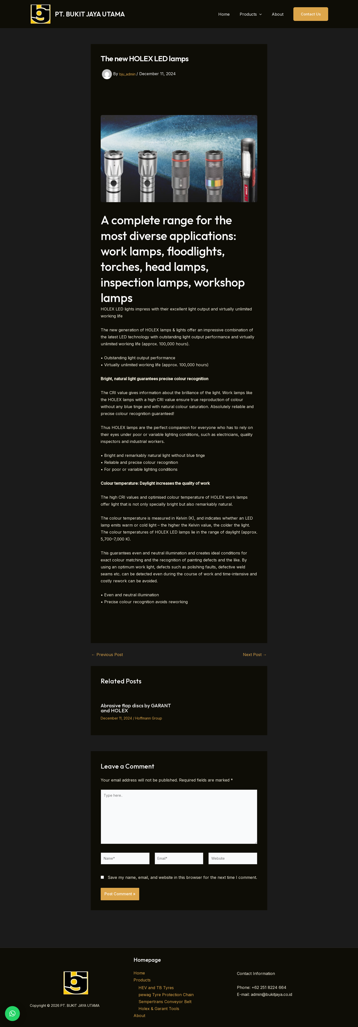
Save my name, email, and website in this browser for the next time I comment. (182, 886)
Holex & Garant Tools (158, 1008)
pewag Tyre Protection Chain (166, 994)
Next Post (255, 655)
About (139, 1015)
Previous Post (107, 655)
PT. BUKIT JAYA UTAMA (90, 14)
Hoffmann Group (148, 718)
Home (139, 972)
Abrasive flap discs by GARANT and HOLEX (136, 708)
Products (142, 979)
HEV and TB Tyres (156, 987)
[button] (262, 14)
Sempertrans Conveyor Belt (164, 1001)
